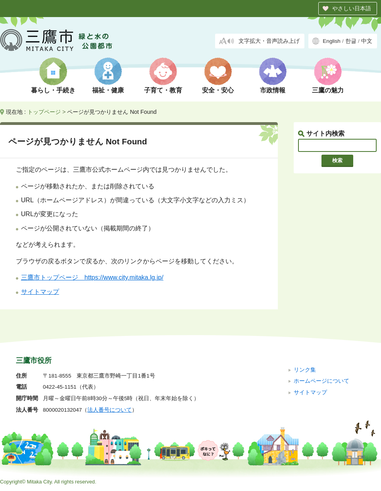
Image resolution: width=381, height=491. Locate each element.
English (332, 41)
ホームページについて (321, 381)
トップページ (44, 112)
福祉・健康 (108, 90)
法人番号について (109, 410)
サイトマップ (40, 291)
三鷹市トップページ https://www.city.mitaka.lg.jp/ (92, 277)
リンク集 (305, 370)
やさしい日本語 (351, 8)
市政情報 (272, 90)
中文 (366, 41)
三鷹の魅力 (328, 90)
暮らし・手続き (53, 90)
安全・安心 (218, 90)
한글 (350, 41)
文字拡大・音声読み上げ (269, 41)
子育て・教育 (163, 90)
